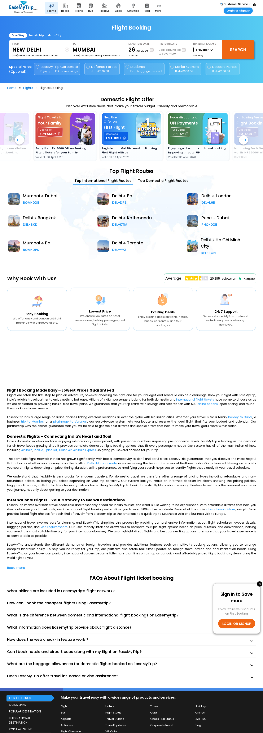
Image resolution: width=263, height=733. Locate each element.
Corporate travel (161, 725)
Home (12, 88)
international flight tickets (195, 399)
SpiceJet (51, 450)
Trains (154, 706)
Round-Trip (36, 35)
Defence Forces (101, 69)
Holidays (201, 706)
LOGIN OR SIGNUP (236, 623)
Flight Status (113, 713)
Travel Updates (115, 725)
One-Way (18, 35)
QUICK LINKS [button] (17, 705)
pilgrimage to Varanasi (70, 421)
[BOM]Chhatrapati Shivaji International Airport (97, 55)
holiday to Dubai (240, 417)
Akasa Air (65, 450)
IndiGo (38, 450)
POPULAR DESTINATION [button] (25, 711)
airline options (207, 404)
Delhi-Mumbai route (102, 463)
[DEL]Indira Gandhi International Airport (35, 55)
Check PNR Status (162, 719)
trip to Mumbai (32, 421)
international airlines (221, 509)
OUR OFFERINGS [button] (20, 698)
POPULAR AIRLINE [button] (20, 729)
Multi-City (54, 35)
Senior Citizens (184, 69)
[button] (243, 140)
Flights (28, 88)
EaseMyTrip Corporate (57, 69)
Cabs (154, 713)
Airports (66, 719)
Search (238, 50)
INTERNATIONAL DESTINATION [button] (19, 720)
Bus (63, 713)
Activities (67, 725)
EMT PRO (200, 719)
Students (144, 69)
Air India (26, 450)
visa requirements (54, 527)
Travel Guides (114, 719)
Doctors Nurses (222, 69)
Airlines (200, 713)
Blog (198, 725)
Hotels (109, 706)
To (74, 43)
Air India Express (84, 450)
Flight (64, 706)
